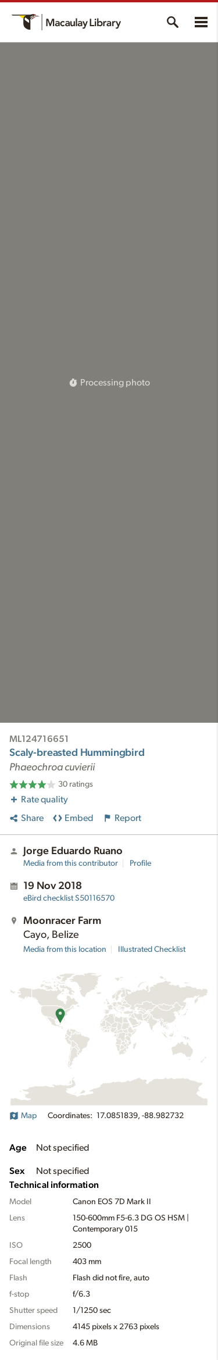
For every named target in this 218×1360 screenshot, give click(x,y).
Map (23, 1116)
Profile (140, 863)
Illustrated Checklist (151, 949)
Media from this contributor (70, 863)
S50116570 (69, 898)
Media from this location (64, 949)
